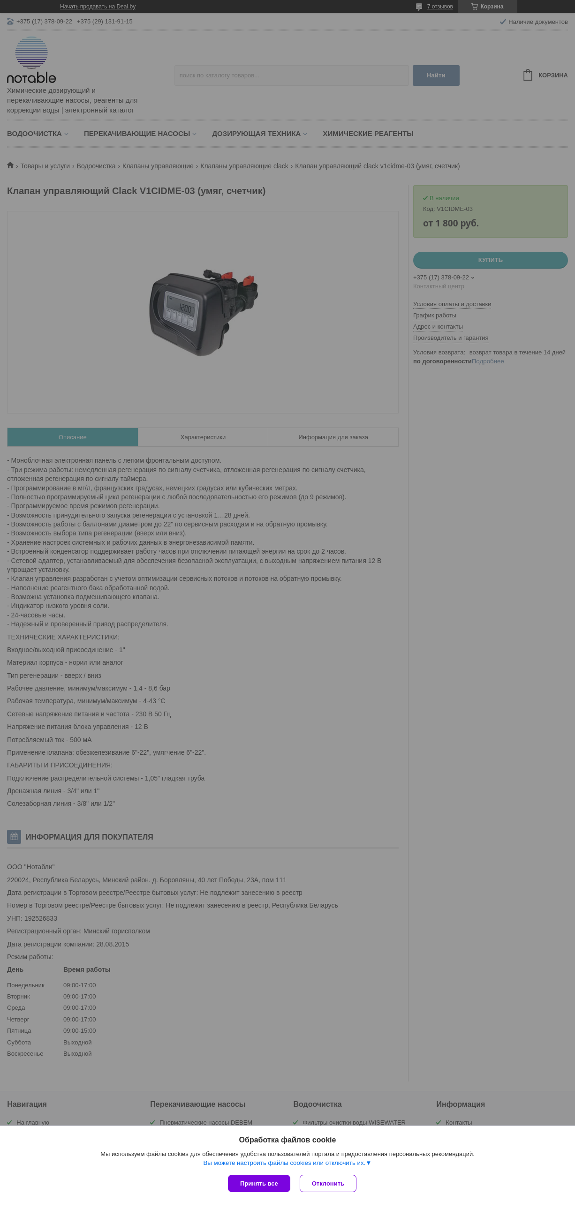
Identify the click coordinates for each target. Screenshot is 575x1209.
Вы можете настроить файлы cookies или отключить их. (284, 1162)
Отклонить (328, 1183)
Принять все (259, 1183)
